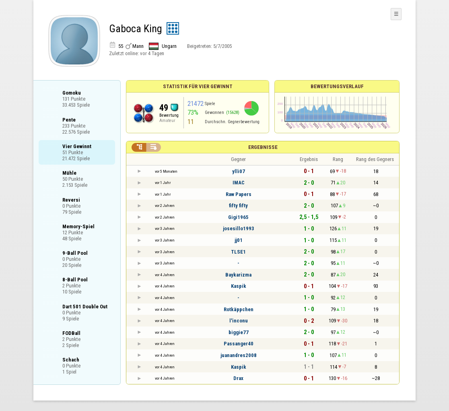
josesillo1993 (238, 228)
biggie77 (239, 332)
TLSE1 (238, 252)
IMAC (239, 183)
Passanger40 (238, 344)
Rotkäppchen (238, 309)
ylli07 (238, 171)
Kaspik (238, 286)
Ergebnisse (263, 147)
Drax (238, 378)
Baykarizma (238, 275)
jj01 (239, 240)
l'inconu (238, 321)
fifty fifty (238, 205)
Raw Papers (238, 194)
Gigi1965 (238, 217)
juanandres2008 (238, 355)
